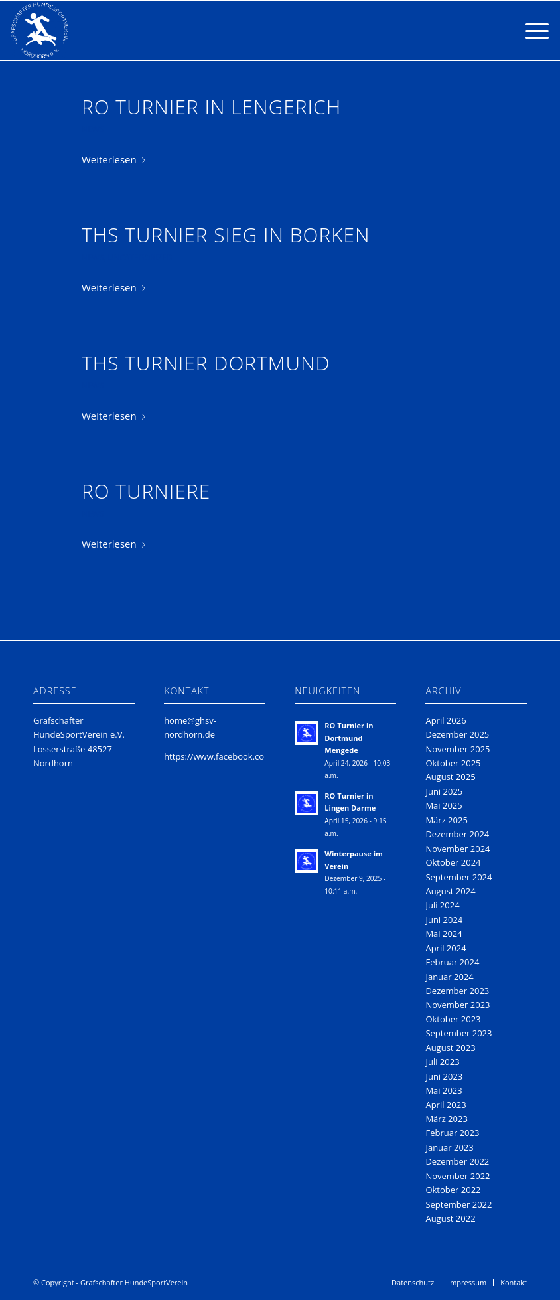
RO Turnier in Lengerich (211, 106)
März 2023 (446, 1119)
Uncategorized (139, 257)
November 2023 (457, 1005)
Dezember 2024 (457, 834)
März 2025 (446, 820)
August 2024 (450, 891)
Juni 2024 (443, 920)
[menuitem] (413, 1282)
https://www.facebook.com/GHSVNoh (239, 756)
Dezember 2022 (457, 1161)
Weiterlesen (116, 159)
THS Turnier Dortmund (206, 362)
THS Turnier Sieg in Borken (226, 234)
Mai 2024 (443, 933)
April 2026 (445, 720)
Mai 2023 (443, 1090)
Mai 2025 (443, 805)
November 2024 (457, 848)
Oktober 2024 (452, 862)
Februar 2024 (452, 962)
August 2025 (450, 777)
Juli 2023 (442, 1062)
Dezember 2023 (457, 991)
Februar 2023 (452, 1133)
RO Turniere (146, 491)
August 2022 (450, 1218)
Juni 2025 (443, 791)
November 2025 (457, 749)
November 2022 (457, 1176)
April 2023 (445, 1105)
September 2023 (458, 1033)
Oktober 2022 (452, 1190)
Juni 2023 (443, 1076)
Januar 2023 (449, 1147)
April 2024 (445, 948)
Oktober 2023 (452, 1019)
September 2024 (458, 877)
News (93, 129)
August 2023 (450, 1048)
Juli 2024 (442, 905)
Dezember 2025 (457, 734)
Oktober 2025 (452, 763)
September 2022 (458, 1204)
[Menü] (530, 30)
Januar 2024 (449, 977)
